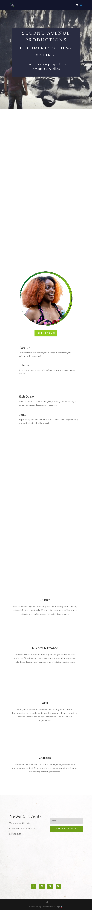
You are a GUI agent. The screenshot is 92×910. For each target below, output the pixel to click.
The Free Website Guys (51, 907)
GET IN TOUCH (47, 333)
